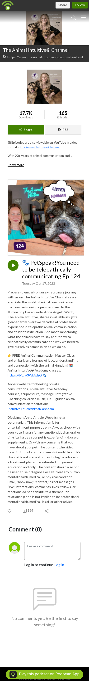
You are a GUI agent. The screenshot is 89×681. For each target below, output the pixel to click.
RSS (63, 130)
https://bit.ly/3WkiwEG (25, 375)
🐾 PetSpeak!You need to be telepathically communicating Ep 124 (51, 269)
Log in (59, 564)
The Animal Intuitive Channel (40, 147)
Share (26, 130)
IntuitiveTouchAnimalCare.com (31, 409)
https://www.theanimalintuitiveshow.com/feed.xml (43, 57)
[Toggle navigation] (83, 17)
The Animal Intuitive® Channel (36, 50)
